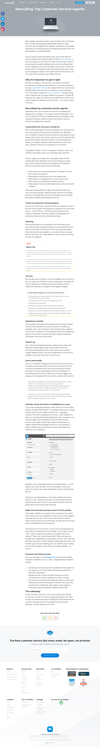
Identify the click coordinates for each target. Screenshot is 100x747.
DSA (8, 715)
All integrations (25, 692)
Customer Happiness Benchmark (26, 705)
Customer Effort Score (12, 677)
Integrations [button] (32, 2)
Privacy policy (10, 710)
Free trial (90, 2)
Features (9, 672)
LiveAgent (23, 677)
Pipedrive (23, 682)
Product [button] (22, 2)
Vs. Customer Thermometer (39, 708)
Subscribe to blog (50, 655)
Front (22, 674)
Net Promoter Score (11, 679)
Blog (58, 2)
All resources (39, 674)
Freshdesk (23, 679)
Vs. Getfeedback (40, 702)
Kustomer (23, 684)
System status (50, 742)
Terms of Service (11, 707)
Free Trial (53, 677)
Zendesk (23, 672)
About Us (9, 702)
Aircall (23, 690)
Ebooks (38, 677)
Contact (8, 705)
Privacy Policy (55, 739)
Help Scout (24, 687)
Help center (39, 682)
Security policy (10, 712)
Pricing (52, 2)
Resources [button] (43, 2)
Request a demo (55, 674)
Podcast (38, 679)
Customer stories (25, 702)
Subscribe (80, 2)
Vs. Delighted (39, 705)
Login (8, 718)
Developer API (39, 684)
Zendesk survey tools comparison (41, 712)
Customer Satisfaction (12, 674)
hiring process (50, 557)
